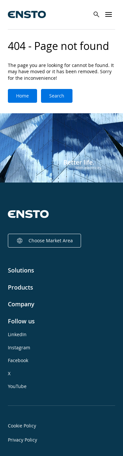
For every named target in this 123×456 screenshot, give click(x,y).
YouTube (17, 386)
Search (56, 96)
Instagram (19, 347)
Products (20, 287)
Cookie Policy (22, 426)
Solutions (21, 270)
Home (22, 96)
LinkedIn (17, 334)
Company (21, 304)
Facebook (18, 360)
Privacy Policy (22, 440)
